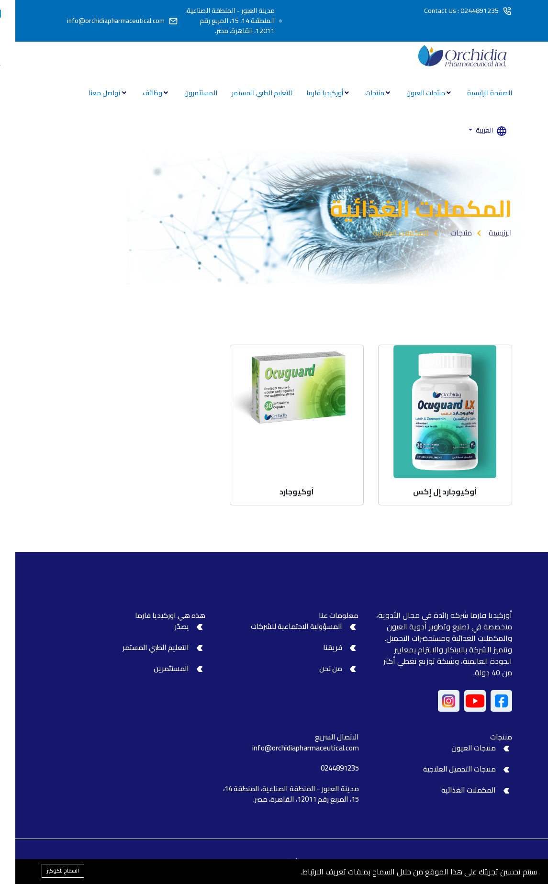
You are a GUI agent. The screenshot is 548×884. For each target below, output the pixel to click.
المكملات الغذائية (453, 790)
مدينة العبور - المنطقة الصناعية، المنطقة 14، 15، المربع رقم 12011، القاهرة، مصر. (214, 21)
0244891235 (324, 768)
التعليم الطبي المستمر (246, 93)
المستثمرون (185, 93)
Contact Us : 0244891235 (446, 11)
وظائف (137, 93)
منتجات (360, 93)
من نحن (315, 668)
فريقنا (317, 647)
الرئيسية (485, 232)
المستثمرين (156, 668)
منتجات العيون (411, 93)
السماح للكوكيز (48, 870)
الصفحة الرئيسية (474, 93)
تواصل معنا (90, 93)
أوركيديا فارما (310, 93)
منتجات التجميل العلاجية (444, 769)
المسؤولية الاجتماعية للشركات (281, 626)
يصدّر (166, 626)
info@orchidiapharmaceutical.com (100, 21)
